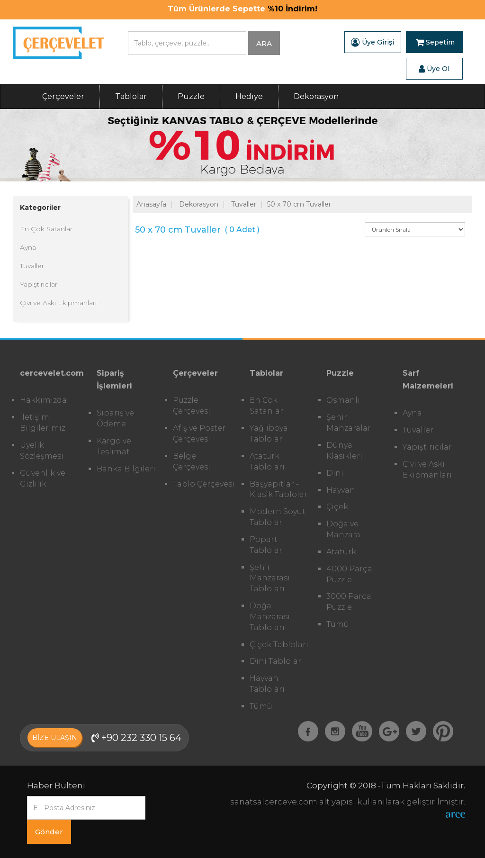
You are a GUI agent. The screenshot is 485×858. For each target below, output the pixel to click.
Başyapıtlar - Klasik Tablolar (278, 489)
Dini (334, 473)
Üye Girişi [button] (372, 42)
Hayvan (340, 490)
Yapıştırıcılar (38, 284)
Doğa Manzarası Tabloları (270, 616)
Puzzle (191, 96)
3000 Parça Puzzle (348, 602)
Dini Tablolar (275, 661)
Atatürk (341, 551)
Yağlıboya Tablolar (269, 433)
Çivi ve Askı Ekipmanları (58, 302)
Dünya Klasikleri (344, 451)
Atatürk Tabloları (267, 461)
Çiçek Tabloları (279, 644)
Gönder (49, 831)
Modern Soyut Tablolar (277, 517)
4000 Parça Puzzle (349, 574)
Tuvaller (32, 266)
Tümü (261, 706)
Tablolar (131, 96)
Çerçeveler (63, 96)
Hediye (249, 96)
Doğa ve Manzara (343, 529)
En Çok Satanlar (46, 229)
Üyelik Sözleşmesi (41, 451)
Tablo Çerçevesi (203, 483)
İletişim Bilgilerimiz (42, 423)
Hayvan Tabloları (267, 684)
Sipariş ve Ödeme (115, 418)
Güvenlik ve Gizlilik (42, 478)
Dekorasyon (316, 96)
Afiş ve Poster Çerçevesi (199, 433)
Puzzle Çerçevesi (191, 405)
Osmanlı (343, 400)
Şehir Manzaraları (349, 423)
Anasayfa (151, 204)
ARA (264, 43)
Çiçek (337, 506)
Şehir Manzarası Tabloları (270, 578)
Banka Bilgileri (126, 468)
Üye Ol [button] (434, 68)
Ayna (28, 247)
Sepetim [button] (435, 42)
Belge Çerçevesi (191, 461)
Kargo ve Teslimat (114, 446)
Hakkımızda (43, 400)
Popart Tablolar (266, 545)
